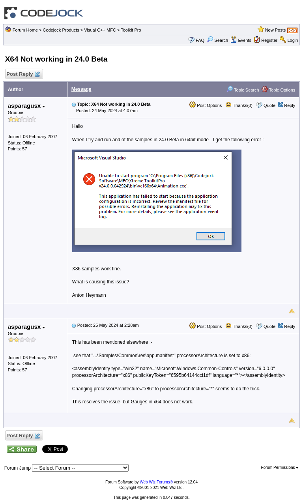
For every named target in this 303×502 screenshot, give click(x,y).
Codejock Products (61, 30)
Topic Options (279, 90)
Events (240, 40)
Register (269, 40)
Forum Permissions (280, 467)
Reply (289, 105)
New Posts (275, 30)
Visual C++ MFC (100, 30)
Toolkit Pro (131, 30)
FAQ (200, 40)
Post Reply (23, 74)
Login (292, 40)
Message (81, 89)
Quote (269, 105)
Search (217, 40)
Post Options (205, 105)
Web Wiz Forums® (156, 482)
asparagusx (26, 105)
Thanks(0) (238, 105)
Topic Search (242, 90)
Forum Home (25, 30)
